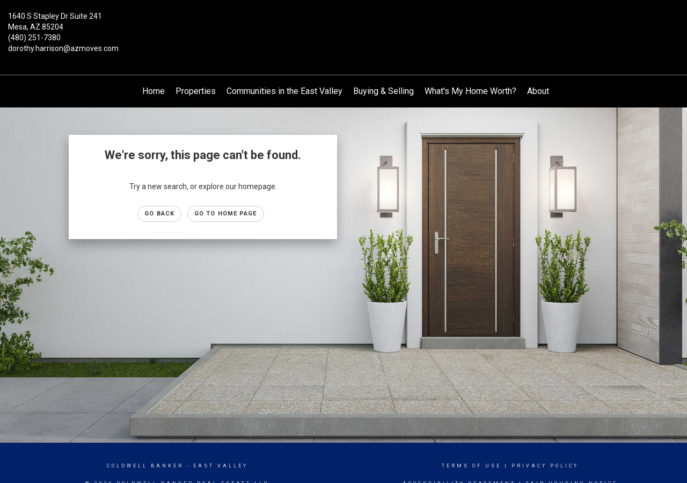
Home (153, 91)
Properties (196, 91)
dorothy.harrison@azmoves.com (63, 48)
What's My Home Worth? (470, 91)
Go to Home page (225, 213)
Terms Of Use (471, 465)
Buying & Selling (383, 91)
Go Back (159, 213)
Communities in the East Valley (284, 91)
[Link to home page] (343, 24)
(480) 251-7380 (34, 37)
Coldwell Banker (145, 465)
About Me (545, 91)
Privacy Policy (545, 465)
